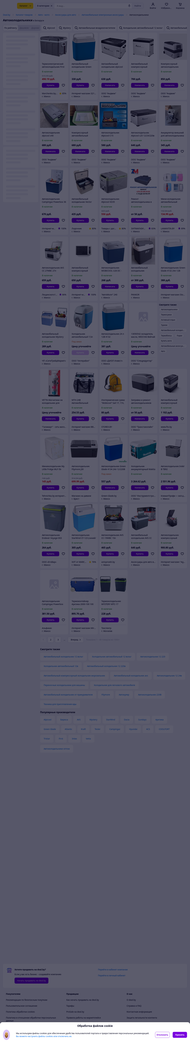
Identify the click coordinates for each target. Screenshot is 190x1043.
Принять (179, 1034)
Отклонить (162, 1034)
